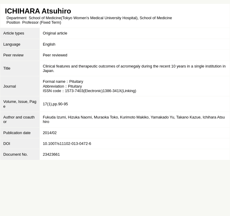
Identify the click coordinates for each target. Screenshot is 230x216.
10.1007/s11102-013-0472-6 (67, 143)
